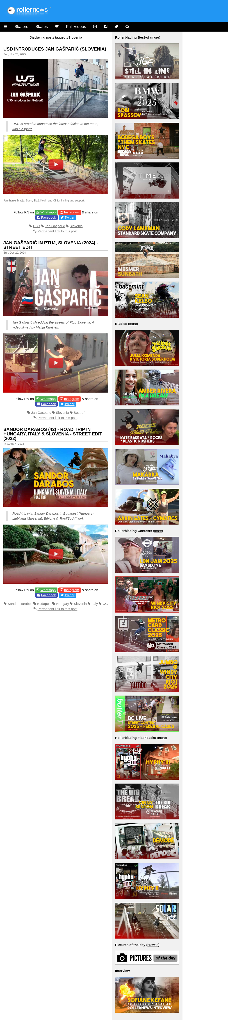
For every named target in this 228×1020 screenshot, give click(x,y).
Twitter (69, 217)
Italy (78, 518)
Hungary (86, 513)
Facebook (48, 217)
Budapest (44, 604)
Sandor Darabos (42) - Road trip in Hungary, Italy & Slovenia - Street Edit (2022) (52, 434)
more (155, 37)
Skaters (21, 26)
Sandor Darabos (46, 513)
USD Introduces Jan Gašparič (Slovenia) (54, 48)
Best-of (79, 412)
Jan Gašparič (22, 129)
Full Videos (76, 26)
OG (105, 604)
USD (36, 226)
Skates (41, 26)
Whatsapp (48, 212)
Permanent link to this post (58, 231)
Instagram (71, 212)
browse (152, 945)
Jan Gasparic (55, 226)
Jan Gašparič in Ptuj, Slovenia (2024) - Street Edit (50, 245)
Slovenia (76, 226)
